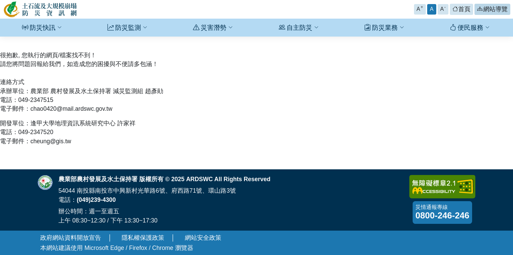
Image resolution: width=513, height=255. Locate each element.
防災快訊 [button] (42, 27)
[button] (461, 9)
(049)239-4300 (96, 199)
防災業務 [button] (384, 27)
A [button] (420, 8)
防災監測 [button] (127, 27)
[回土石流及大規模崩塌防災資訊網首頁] (41, 9)
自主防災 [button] (299, 27)
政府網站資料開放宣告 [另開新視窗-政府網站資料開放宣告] (70, 237)
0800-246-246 (442, 215)
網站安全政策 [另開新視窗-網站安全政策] (203, 237)
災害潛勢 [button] (213, 27)
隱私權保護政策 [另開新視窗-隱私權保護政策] (143, 237)
